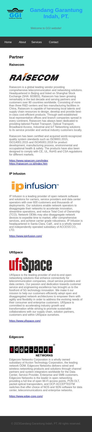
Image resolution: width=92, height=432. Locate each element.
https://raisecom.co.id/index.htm (28, 163)
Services (36, 42)
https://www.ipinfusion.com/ (25, 236)
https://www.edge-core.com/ (26, 396)
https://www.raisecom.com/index (28, 160)
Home (8, 42)
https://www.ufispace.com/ (25, 320)
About (22, 42)
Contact (53, 42)
